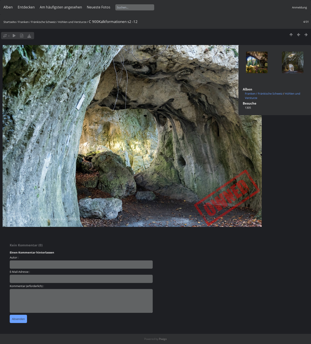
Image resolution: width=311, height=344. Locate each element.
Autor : (14, 257)
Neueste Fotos (98, 7)
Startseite (9, 22)
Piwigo (163, 339)
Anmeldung (299, 7)
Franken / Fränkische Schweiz (37, 22)
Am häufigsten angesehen (61, 7)
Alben (8, 7)
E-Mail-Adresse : (20, 272)
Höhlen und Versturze (72, 22)
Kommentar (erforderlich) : (27, 286)
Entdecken (26, 7)
